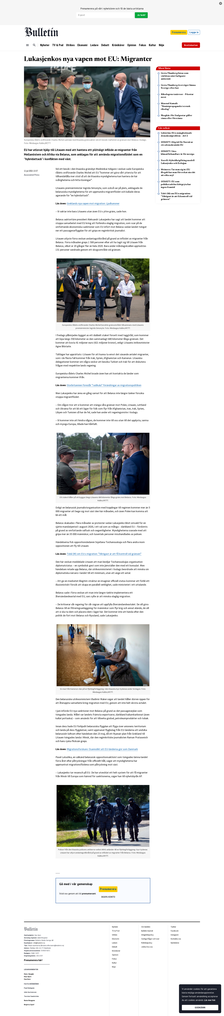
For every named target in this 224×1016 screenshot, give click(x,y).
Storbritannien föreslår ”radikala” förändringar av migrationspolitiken (104, 385)
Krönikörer (118, 45)
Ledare (94, 45)
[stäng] (220, 3)
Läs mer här (209, 1000)
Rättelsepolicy (146, 943)
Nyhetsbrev (175, 943)
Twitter (173, 927)
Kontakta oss (176, 939)
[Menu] (27, 45)
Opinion (131, 45)
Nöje (161, 45)
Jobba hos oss (147, 947)
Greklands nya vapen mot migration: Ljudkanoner (93, 203)
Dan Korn (27, 979)
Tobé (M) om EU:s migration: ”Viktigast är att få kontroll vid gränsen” (104, 553)
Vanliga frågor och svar (150, 939)
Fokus (142, 45)
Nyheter (44, 45)
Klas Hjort (27, 977)
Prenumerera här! (33, 960)
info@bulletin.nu (39, 943)
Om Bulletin (145, 927)
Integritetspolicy (147, 935)
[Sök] (34, 45)
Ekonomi (82, 45)
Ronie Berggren (29, 1000)
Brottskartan (191, 45)
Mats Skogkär (29, 974)
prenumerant (89, 893)
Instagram (175, 935)
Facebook (174, 931)
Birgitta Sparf (29, 1005)
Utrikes (70, 45)
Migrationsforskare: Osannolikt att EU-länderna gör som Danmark (102, 749)
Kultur (152, 45)
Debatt (105, 45)
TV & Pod (57, 45)
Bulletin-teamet (147, 931)
